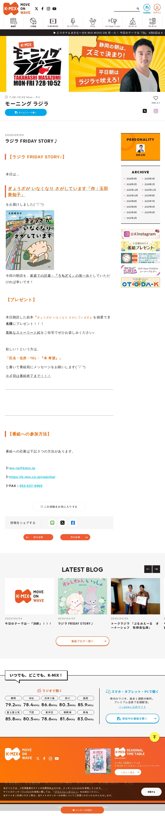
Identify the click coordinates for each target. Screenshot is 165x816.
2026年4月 (132, 190)
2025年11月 (150, 202)
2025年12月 (132, 202)
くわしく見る (128, 777)
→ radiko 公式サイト (132, 712)
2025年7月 (150, 213)
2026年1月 (150, 196)
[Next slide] (156, 574)
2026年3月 (150, 190)
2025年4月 (132, 224)
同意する (151, 791)
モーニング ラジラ (27, 104)
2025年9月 (150, 207)
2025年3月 (150, 224)
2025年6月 (132, 219)
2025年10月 (132, 207)
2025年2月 (132, 230)
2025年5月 (150, 219)
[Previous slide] (148, 574)
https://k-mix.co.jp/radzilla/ (32, 480)
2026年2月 (132, 196)
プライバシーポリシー (66, 791)
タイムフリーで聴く (29, 114)
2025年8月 (132, 213)
